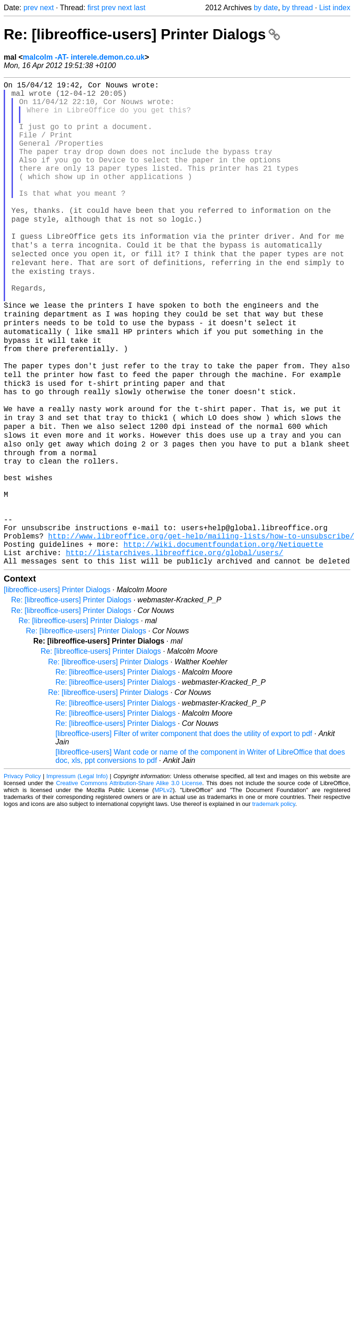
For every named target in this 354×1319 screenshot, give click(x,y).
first (93, 8)
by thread (297, 8)
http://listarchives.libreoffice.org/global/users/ (174, 646)
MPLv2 (163, 885)
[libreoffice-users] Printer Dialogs (57, 685)
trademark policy (273, 899)
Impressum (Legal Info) (77, 871)
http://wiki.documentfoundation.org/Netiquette (223, 636)
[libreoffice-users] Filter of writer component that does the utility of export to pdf (183, 829)
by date (266, 8)
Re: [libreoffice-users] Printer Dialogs (142, 34)
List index (334, 8)
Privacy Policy (22, 871)
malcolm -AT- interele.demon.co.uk (84, 57)
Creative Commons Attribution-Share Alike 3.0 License (129, 878)
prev (31, 8)
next (47, 8)
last (140, 8)
